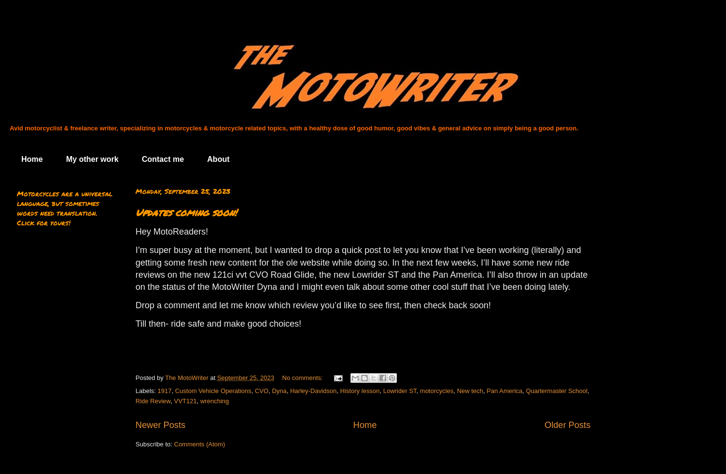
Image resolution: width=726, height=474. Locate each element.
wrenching (214, 401)
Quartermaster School (557, 391)
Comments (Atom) (199, 444)
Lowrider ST (400, 391)
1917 (165, 391)
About (218, 159)
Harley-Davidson (313, 391)
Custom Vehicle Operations (213, 391)
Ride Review (153, 401)
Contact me (163, 159)
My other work (92, 159)
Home (32, 159)
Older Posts (567, 425)
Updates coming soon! (186, 212)
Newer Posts (160, 425)
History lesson (360, 391)
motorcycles (437, 391)
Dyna (279, 391)
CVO (261, 391)
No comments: (303, 377)
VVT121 (185, 401)
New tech (470, 391)
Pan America (505, 391)
